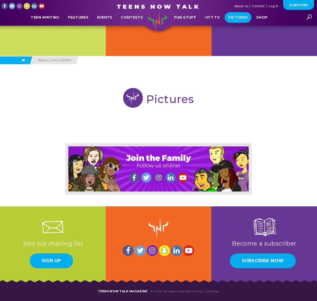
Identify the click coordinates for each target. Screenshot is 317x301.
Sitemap (212, 291)
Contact (258, 6)
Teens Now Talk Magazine (122, 291)
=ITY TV (212, 28)
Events (104, 28)
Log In (273, 6)
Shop (261, 28)
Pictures (238, 28)
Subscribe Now (263, 260)
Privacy (198, 291)
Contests (132, 28)
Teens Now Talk (158, 6)
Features (78, 28)
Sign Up (51, 260)
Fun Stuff (185, 28)
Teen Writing (45, 28)
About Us (241, 6)
